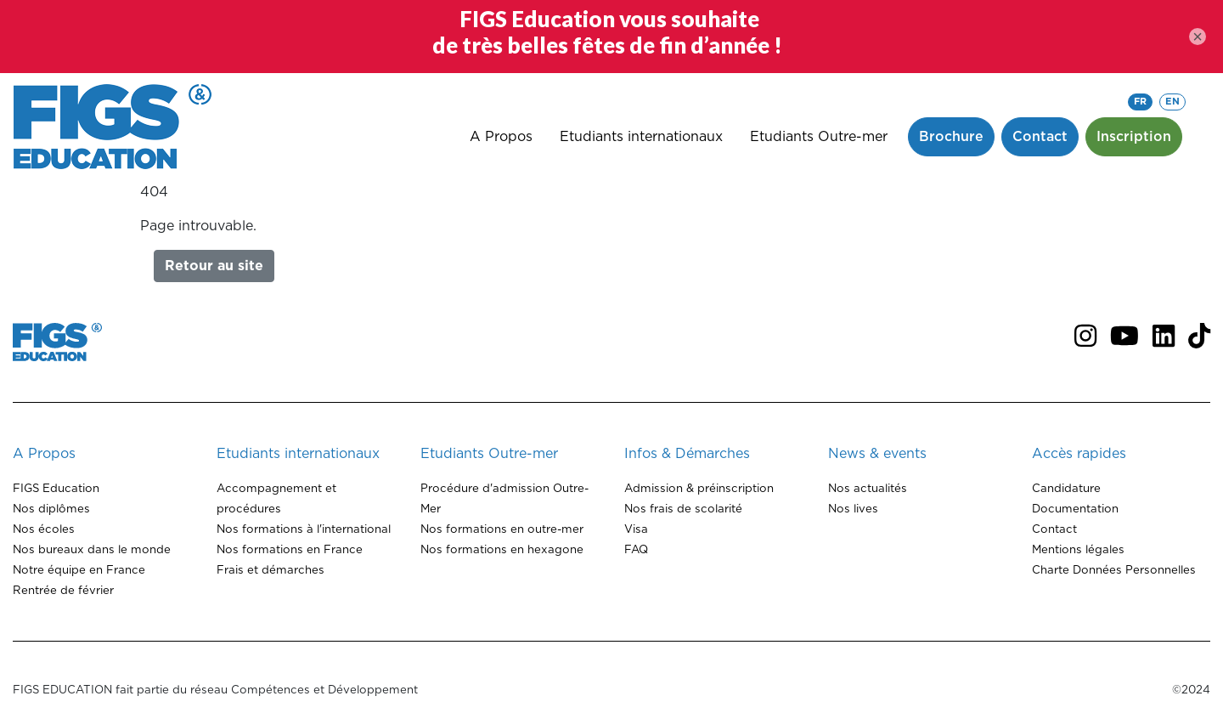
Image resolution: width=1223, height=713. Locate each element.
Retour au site (214, 266)
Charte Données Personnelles (1114, 570)
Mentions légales (1078, 550)
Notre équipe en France (79, 570)
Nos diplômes (51, 509)
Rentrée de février (63, 591)
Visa (636, 529)
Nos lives (853, 509)
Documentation (1075, 509)
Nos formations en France (290, 550)
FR (1140, 101)
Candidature (1066, 489)
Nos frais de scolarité (683, 509)
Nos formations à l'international (304, 529)
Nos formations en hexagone (501, 550)
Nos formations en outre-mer (501, 529)
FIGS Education (56, 489)
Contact (1054, 529)
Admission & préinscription (699, 489)
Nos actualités (867, 489)
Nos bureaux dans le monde (92, 550)
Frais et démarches (270, 570)
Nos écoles (44, 529)
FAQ (636, 550)
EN (1172, 101)
